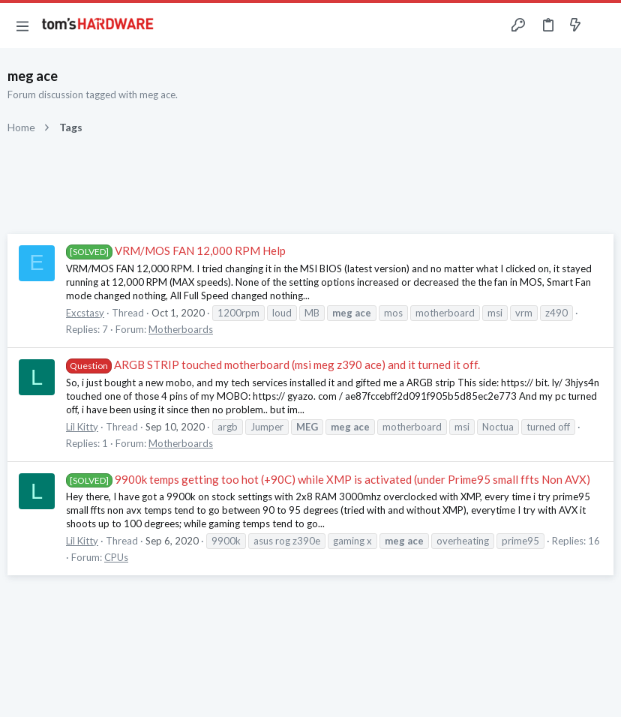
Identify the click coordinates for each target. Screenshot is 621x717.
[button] (23, 25)
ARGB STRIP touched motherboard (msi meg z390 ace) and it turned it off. (273, 364)
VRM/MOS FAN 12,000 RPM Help (176, 250)
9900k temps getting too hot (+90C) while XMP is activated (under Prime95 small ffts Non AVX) (328, 479)
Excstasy (85, 313)
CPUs (116, 557)
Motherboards (180, 329)
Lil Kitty (82, 427)
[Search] (601, 26)
